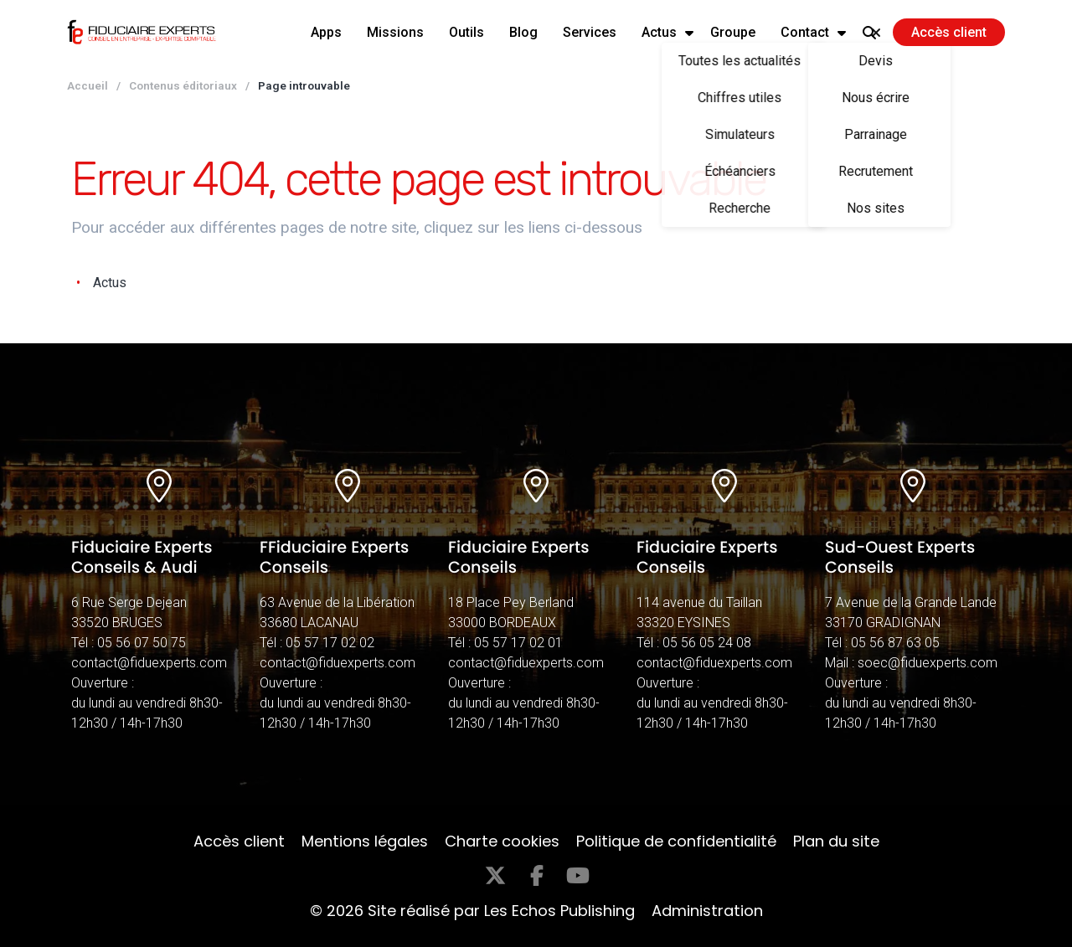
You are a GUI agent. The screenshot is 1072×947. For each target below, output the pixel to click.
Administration (707, 910)
